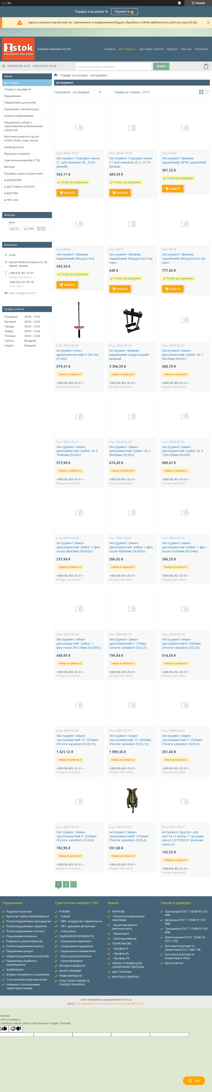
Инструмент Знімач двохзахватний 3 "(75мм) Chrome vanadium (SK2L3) (128, 643)
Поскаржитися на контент (93, 1003)
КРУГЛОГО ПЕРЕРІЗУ (125, 977)
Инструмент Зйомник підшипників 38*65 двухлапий (184, 160)
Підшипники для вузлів (20, 102)
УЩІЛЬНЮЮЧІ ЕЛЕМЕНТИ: (76, 936)
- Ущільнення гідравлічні (76, 946)
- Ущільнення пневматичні (77, 951)
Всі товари (126, 49)
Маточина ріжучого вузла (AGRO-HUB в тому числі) (21, 138)
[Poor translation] (16, 1028)
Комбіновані (14, 969)
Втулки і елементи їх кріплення (27, 974)
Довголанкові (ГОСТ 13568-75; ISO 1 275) (185, 939)
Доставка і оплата (151, 49)
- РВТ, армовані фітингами (77, 926)
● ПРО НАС (11, 200)
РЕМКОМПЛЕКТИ (70, 976)
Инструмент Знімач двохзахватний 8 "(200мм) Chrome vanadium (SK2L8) (181, 643)
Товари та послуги (74, 75)
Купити (69, 192)
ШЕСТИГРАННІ (121, 972)
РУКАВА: (64, 911)
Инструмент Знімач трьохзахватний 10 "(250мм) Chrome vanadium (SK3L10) (77, 740)
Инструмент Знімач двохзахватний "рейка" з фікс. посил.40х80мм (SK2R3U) (131, 547)
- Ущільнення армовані (75, 941)
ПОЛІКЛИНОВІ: (122, 943)
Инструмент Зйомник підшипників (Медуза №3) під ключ (131, 258)
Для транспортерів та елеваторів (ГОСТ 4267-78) (183, 947)
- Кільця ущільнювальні (75, 956)
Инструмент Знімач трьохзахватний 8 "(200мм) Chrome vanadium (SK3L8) (76, 836)
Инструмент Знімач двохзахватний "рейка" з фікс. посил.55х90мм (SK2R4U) (184, 547)
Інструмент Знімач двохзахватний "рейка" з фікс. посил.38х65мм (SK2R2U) (78, 547)
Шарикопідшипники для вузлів (27, 956)
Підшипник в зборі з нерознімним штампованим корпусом (23, 126)
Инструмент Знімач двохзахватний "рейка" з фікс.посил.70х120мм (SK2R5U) (78, 643)
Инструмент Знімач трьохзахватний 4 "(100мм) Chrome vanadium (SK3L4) (182, 740)
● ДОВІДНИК (12, 180)
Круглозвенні (174, 963)
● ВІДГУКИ (11, 193)
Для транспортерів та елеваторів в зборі (179, 956)
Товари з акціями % (17, 89)
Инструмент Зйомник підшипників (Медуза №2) (75, 256)
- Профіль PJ (120, 953)
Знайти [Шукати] (161, 66)
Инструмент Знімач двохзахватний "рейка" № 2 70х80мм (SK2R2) (76, 451)
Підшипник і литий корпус (22, 109)
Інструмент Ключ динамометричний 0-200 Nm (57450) (77, 355)
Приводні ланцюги (17, 153)
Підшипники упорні (19, 951)
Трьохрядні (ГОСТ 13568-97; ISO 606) (186, 930)
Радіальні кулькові (19, 911)
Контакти (202, 49)
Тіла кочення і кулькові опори (26, 979)
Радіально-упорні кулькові (24, 941)
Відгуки (172, 49)
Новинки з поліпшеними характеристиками (23, 986)
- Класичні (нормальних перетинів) (128, 918)
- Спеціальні (67, 931)
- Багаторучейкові (124, 938)
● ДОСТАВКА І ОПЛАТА (19, 187)
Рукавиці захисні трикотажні (23, 173)
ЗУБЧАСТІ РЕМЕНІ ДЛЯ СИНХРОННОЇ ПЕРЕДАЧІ (128, 965)
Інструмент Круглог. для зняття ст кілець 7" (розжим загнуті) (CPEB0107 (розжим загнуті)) (183, 838)
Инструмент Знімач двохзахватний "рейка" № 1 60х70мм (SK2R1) (182, 355)
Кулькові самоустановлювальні (27, 916)
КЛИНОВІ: (118, 911)
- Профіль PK (121, 958)
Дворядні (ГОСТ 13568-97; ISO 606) (185, 921)
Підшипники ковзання (21, 936)
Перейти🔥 (124, 11)
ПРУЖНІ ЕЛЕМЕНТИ (72, 966)
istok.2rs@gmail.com (22, 293)
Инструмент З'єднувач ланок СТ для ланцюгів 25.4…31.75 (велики (131, 162)
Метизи (9, 167)
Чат (194, 1081)
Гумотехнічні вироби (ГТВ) (22, 160)
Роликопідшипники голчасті (25, 931)
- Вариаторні (120, 933)
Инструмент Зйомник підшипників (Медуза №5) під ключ (183, 258)
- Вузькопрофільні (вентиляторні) (124, 926)
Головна (109, 49)
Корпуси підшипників (18, 116)
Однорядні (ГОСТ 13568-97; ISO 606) (186, 913)
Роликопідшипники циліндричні (28, 921)
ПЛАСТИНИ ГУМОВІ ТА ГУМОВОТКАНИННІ (74, 982)
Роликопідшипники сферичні (26, 926)
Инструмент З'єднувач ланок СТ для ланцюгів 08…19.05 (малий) (78, 162)
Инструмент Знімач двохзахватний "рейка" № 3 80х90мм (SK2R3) (129, 451)
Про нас (186, 49)
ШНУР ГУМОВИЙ (70, 971)
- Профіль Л (120, 948)
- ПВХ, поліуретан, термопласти (80, 921)
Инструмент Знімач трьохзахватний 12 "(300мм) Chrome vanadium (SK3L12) (130, 740)
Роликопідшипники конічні (24, 946)
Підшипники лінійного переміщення (21, 962)
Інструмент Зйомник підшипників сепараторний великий (129, 355)
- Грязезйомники (71, 961)
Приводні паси (14, 147)
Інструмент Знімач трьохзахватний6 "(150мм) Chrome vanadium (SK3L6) (128, 836)
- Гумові (64, 916)
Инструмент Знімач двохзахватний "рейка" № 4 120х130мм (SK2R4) (182, 451)
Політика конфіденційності (128, 1003)
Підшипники (12, 96)
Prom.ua (127, 999)
